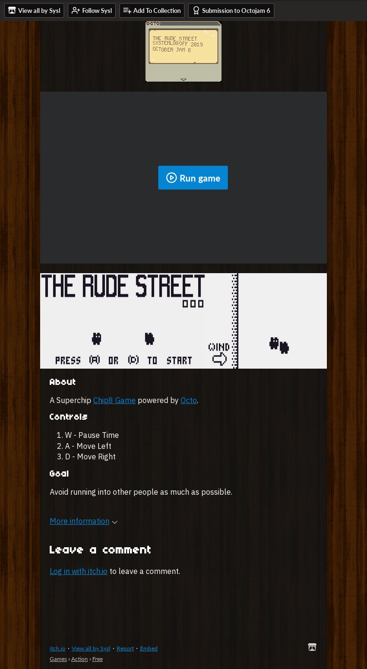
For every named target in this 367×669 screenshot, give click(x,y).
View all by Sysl (91, 648)
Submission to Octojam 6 (231, 10)
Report (125, 648)
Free (97, 658)
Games (58, 658)
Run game (193, 177)
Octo (189, 400)
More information (84, 521)
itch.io (57, 648)
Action (79, 658)
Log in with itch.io (79, 571)
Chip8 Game (114, 400)
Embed (149, 648)
